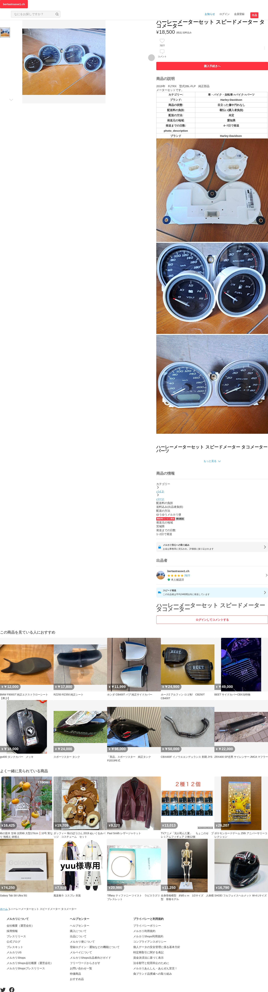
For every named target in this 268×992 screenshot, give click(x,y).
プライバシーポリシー (147, 925)
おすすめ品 (77, 979)
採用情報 (12, 931)
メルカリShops (16, 957)
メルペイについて (81, 952)
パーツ (160, 498)
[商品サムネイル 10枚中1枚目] (5, 32)
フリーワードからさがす (85, 963)
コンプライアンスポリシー (149, 941)
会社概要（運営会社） (20, 925)
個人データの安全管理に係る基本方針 (156, 947)
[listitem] (212, 575)
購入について (78, 931)
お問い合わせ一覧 (81, 968)
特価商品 (75, 973)
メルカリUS (14, 952)
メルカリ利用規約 (144, 931)
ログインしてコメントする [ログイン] (212, 619)
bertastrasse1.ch (14, 4)
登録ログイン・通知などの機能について (95, 947)
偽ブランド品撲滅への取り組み (152, 973)
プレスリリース (16, 936)
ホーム (4, 908)
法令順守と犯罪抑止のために (151, 963)
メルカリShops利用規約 (148, 936)
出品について (78, 936)
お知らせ (210, 14)
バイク (160, 491)
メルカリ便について (82, 941)
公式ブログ (13, 941)
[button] (212, 461)
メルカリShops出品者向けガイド (90, 957)
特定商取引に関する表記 (148, 952)
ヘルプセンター (79, 925)
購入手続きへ (212, 66)
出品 (254, 15)
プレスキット (15, 947)
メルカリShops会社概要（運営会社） (30, 963)
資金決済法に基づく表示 (148, 957)
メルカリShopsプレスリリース (26, 968)
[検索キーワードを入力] (32, 14)
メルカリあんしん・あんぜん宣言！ (155, 968)
